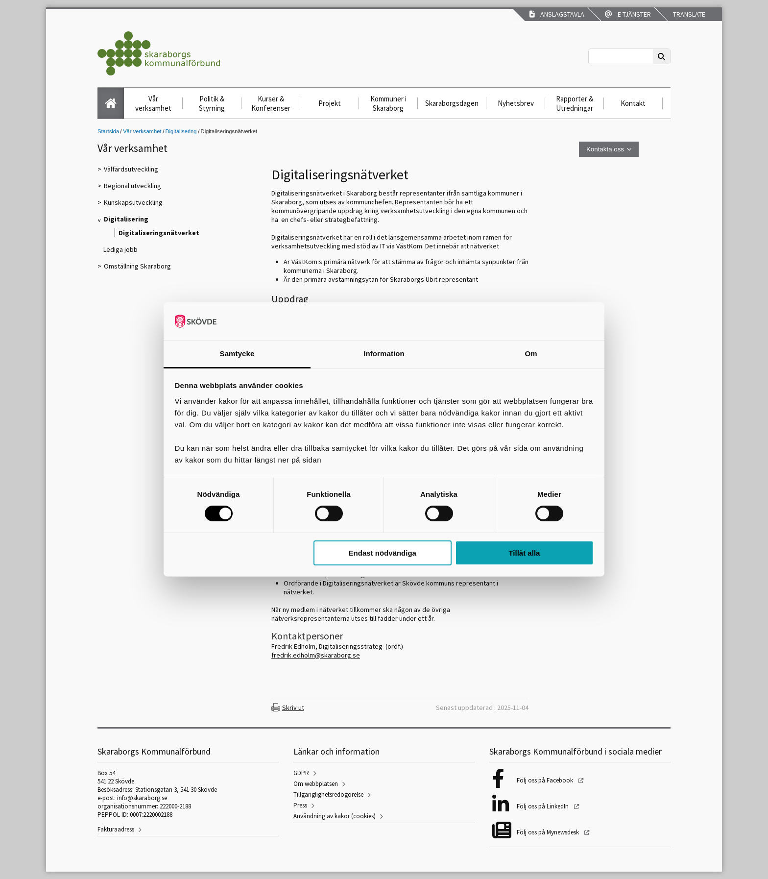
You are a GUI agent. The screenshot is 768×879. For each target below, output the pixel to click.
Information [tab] (384, 353)
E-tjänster (628, 14)
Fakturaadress (115, 829)
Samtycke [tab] (237, 353)
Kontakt (633, 103)
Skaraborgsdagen (452, 103)
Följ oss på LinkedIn (543, 806)
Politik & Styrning (212, 103)
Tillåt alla (524, 553)
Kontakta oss (605, 149)
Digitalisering (181, 131)
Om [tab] (531, 353)
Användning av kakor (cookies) (334, 816)
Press (300, 805)
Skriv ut (293, 707)
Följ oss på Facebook (546, 780)
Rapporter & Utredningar (574, 103)
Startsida (108, 131)
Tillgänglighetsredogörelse (328, 794)
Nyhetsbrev (516, 103)
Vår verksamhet (153, 103)
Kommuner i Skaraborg (388, 103)
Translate (688, 14)
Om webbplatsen (315, 784)
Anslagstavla (556, 14)
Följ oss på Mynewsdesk (548, 832)
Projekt (329, 103)
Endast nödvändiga (382, 553)
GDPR (301, 773)
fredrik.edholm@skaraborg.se (315, 655)
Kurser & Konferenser (270, 103)
